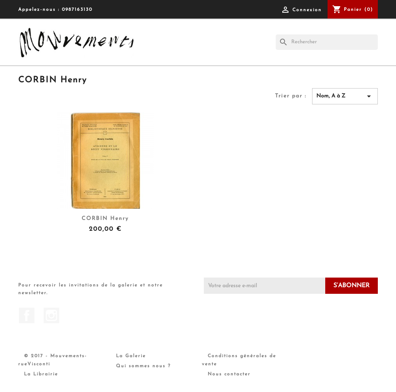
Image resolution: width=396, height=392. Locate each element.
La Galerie (131, 356)
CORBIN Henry (105, 219)
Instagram (51, 315)
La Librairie (41, 374)
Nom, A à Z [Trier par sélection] (345, 96)
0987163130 (77, 9)
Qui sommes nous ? (143, 366)
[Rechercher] (327, 42)
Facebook (26, 315)
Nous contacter (229, 374)
